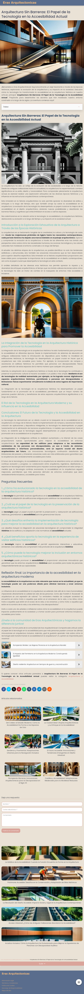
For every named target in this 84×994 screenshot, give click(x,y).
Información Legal (8, 980)
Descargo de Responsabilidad (12, 988)
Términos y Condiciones (10, 983)
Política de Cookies (8, 985)
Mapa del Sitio (6, 990)
